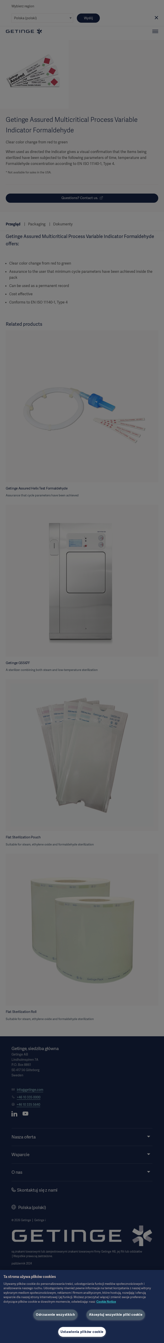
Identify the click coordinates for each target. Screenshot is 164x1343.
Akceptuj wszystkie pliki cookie (115, 1315)
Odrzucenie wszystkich (55, 1315)
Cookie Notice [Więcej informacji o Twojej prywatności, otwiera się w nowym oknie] (106, 1302)
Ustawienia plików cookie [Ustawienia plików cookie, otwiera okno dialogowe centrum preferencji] (82, 1332)
